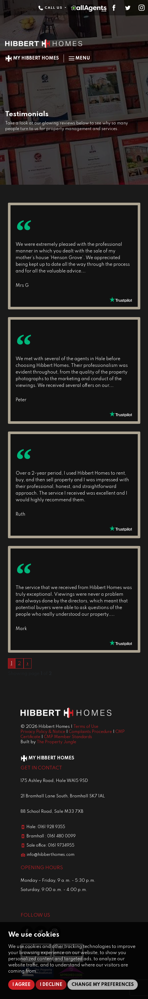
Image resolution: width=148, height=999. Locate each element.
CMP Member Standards (68, 737)
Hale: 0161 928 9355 (45, 827)
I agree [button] (21, 984)
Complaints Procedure (90, 732)
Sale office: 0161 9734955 (50, 846)
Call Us (51, 7)
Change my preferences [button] (103, 984)
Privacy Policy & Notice (43, 732)
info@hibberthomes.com (50, 855)
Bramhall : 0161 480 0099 (51, 836)
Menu (79, 58)
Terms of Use (85, 727)
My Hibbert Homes (32, 58)
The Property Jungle (56, 742)
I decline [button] (51, 984)
